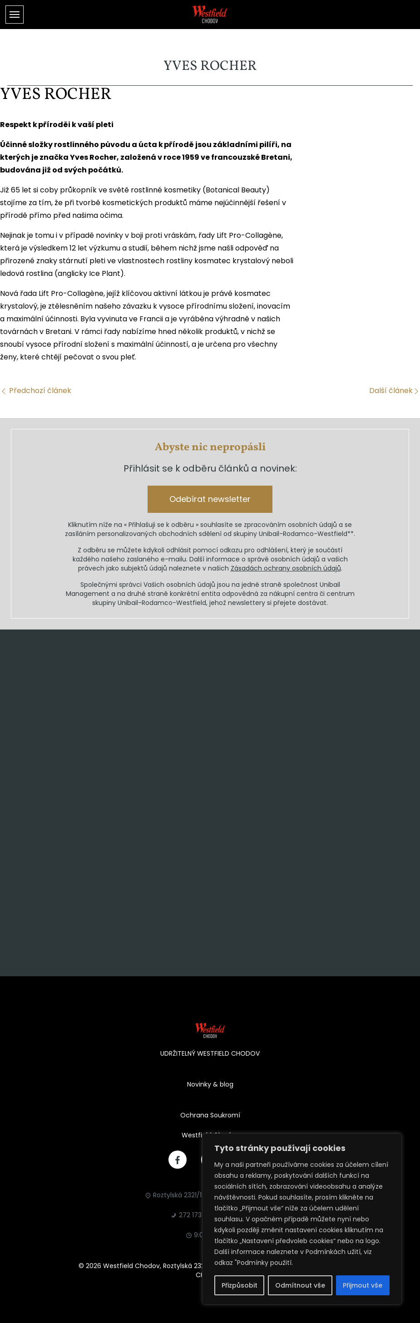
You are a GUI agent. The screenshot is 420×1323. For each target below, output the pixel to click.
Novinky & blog (210, 1084)
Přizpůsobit (239, 1285)
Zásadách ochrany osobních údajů (286, 568)
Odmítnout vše (300, 1285)
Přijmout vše (362, 1285)
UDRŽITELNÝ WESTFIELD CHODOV (210, 1053)
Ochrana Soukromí (210, 1115)
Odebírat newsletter (210, 499)
